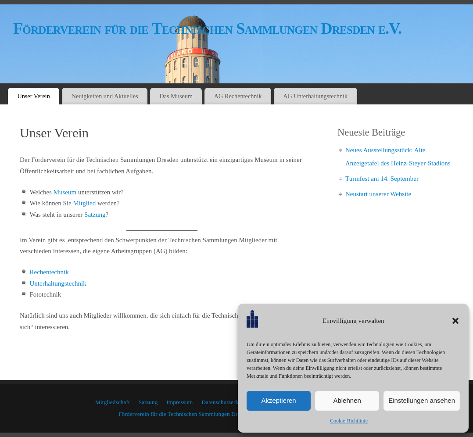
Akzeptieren (278, 400)
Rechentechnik (49, 272)
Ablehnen (347, 400)
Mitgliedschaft (112, 402)
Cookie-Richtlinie (349, 421)
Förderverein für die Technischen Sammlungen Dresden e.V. (207, 28)
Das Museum (176, 96)
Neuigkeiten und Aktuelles (105, 96)
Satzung (94, 214)
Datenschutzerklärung (227, 402)
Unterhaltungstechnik (58, 283)
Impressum (179, 402)
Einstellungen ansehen (421, 400)
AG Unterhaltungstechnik (315, 96)
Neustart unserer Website (378, 193)
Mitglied (84, 203)
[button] (455, 320)
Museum (65, 192)
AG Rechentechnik (238, 96)
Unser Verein (33, 96)
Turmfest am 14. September (382, 178)
